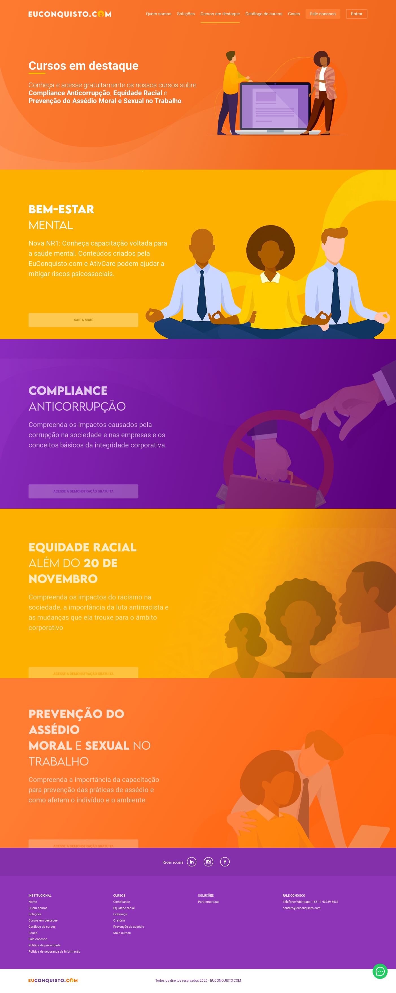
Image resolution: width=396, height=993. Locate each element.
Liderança (120, 914)
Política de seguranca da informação (54, 951)
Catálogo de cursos (263, 13)
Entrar (356, 13)
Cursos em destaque (220, 13)
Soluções (186, 13)
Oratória (119, 920)
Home (33, 902)
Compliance (121, 902)
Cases (294, 13)
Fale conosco (323, 13)
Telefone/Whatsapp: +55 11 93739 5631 (310, 902)
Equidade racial (124, 908)
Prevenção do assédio (128, 927)
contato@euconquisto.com (302, 908)
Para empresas (208, 902)
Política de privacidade (44, 945)
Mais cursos (122, 933)
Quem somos (158, 13)
